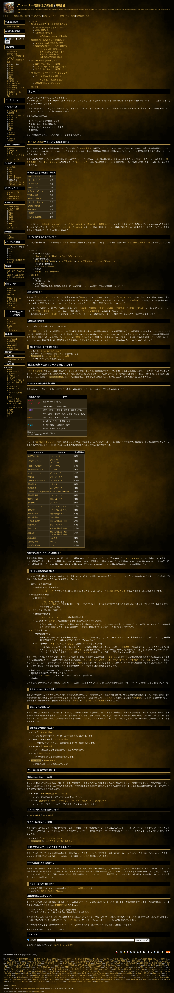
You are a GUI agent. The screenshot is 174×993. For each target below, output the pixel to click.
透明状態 (125, 647)
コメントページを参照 (63, 945)
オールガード (47, 591)
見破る (102, 700)
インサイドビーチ (34, 473)
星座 (82, 297)
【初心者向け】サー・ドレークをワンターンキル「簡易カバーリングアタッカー (72, 801)
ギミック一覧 (12, 94)
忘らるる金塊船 (36, 142)
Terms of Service (37, 991)
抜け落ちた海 (32, 499)
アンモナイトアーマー (51, 617)
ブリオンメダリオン (35, 191)
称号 (8, 136)
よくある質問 (12, 301)
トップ (7, 16)
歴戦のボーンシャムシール (53, 224)
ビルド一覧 (11, 90)
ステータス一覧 (13, 159)
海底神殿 (31, 503)
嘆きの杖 (91, 224)
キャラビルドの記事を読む (51, 80)
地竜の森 (31, 533)
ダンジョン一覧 (13, 192)
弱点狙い (52, 621)
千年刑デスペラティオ (59, 510)
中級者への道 (12, 54)
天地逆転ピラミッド (35, 461)
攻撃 (10, 169)
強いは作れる (45, 753)
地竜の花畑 (31, 538)
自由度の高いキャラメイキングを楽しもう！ (50, 73)
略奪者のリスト (105, 224)
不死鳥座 (121, 308)
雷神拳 (9, 397)
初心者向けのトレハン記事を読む (54, 36)
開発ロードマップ (14, 299)
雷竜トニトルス (56, 499)
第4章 (10, 73)
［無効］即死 (47, 602)
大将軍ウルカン (13, 372)
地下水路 (81, 965)
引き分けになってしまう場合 (52, 52)
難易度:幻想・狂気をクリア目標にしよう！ (49, 40)
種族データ (11, 149)
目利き (38, 256)
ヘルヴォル (54, 462)
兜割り (9, 414)
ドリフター (11, 412)
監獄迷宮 (31, 510)
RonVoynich (36, 356)
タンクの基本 (46, 732)
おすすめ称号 (48, 815)
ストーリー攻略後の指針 (35, 5)
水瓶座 (131, 308)
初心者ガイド (12, 52)
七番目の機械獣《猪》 (59, 534)
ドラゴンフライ (13, 376)
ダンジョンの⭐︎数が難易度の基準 (49, 43)
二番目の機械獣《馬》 (59, 532)
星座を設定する (42, 30)
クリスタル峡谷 (33, 521)
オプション (11, 132)
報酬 (10, 223)
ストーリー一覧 (13, 207)
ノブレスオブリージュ (42, 675)
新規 (62, 16)
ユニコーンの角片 (49, 604)
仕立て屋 (10, 238)
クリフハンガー (56, 525)
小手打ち (10, 410)
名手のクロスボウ (76, 224)
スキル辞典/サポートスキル (139, 242)
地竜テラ (53, 538)
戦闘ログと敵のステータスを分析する (51, 46)
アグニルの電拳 (13, 399)
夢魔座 (93, 308)
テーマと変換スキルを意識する (48, 76)
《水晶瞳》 (88, 700)
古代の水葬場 (32, 542)
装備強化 (11, 134)
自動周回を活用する (43, 33)
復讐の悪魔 (54, 517)
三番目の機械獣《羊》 (59, 521)
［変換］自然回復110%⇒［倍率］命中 (15, 402)
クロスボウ (79, 227)
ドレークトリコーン (35, 202)
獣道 (37, 261)
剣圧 (148, 660)
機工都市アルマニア (95, 965)
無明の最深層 (122, 961)
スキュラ (53, 484)
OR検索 (20, 39)
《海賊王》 (31, 213)
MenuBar (96, 959)
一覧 (67, 16)
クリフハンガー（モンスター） (59, 977)
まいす (9, 319)
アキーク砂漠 (71, 981)
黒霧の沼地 (98, 963)
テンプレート (12, 343)
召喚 (10, 174)
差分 (27, 16)
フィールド (109, 698)
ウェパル (53, 542)
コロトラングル (56, 481)
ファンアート (12, 305)
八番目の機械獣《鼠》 (59, 528)
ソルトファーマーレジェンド (61, 492)
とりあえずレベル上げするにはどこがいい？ (48, 929)
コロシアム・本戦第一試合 (38, 492)
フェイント (53, 643)
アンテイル (54, 460)
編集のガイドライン (15, 27)
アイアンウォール (102, 660)
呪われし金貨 (32, 195)
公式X (9, 293)
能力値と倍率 (46, 746)
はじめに (35, 21)
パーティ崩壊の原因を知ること (53, 49)
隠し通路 (44, 261)
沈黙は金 (46, 256)
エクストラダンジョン (45, 297)
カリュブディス (56, 488)
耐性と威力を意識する (49, 54)
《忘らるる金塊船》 (35, 217)
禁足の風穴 (31, 525)
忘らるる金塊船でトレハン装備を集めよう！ (50, 24)
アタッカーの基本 (60, 739)
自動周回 (32, 331)
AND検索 (10, 39)
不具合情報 (11, 303)
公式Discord (11, 290)
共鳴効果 (10, 141)
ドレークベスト (33, 184)
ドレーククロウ (50, 162)
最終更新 (80, 16)
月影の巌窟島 (32, 517)
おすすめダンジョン (15, 83)
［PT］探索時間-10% (85, 261)
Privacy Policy (29, 991)
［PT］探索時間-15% (106, 261)
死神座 (141, 308)
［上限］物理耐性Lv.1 (115, 591)
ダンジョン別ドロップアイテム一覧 (15, 116)
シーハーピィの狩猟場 (36, 481)
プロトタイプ (55, 503)
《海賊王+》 (134, 300)
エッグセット (12, 386)
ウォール (112, 657)
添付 (45, 16)
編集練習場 (11, 341)
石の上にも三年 (58, 256)
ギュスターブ (55, 473)
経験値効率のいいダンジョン (47, 83)
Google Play (11, 297)
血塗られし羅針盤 (34, 198)
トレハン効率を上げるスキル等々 (49, 27)
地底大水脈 (31, 528)
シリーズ (11, 221)
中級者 (61, 5)
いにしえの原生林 (34, 466)
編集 (16, 16)
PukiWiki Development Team (30, 988)
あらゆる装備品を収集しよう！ (44, 60)
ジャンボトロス (56, 477)
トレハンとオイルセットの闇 (56, 356)
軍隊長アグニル (13, 369)
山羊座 (110, 308)
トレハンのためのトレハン (50, 351)
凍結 (21, 16)
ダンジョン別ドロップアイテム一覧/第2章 (15, 381)
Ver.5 (10, 249)
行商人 (9, 236)
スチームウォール (34, 506)
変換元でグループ (17, 182)
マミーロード (55, 456)
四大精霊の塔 (67, 963)
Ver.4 (10, 251)
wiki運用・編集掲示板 (15, 275)
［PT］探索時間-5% (66, 261)
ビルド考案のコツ (81, 888)
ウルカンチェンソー (15, 408)
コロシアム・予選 (39, 981)
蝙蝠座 (83, 308)
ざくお (9, 326)
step (8, 328)
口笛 (37, 266)
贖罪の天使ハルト (57, 514)
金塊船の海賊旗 (33, 206)
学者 (76, 700)
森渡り (53, 261)
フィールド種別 (13, 196)
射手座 (37, 311)
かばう (34, 630)
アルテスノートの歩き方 (51, 838)
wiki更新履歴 (12, 345)
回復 (10, 172)
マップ (9, 226)
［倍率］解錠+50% (51, 271)
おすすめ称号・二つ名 (15, 88)
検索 (73, 16)
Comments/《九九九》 (15, 359)
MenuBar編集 (12, 339)
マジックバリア (121, 660)
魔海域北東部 (32, 495)
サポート (11, 176)
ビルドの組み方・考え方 (51, 891)
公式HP (10, 288)
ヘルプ (88, 16)
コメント (35, 87)
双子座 (46, 311)
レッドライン (12, 405)
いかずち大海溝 (33, 545)
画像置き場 (11, 348)
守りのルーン (137, 660)
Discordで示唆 (61, 905)
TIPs (8, 96)
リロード (52, 16)
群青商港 (31, 477)
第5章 (10, 75)
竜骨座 (54, 314)
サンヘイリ (11, 322)
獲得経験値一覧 (110, 979)
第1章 (10, 66)
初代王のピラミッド (35, 456)
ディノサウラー (56, 466)
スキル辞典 (11, 167)
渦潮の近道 (31, 488)
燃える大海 (39, 971)
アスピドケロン (56, 495)
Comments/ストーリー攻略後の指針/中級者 (85, 979)
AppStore (10, 295)
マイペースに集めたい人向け (47, 69)
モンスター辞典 (56, 377)
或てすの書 (11, 308)
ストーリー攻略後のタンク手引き (53, 793)
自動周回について (14, 81)
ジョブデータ (12, 151)
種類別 (11, 113)
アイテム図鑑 (12, 111)
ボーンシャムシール (61, 227)
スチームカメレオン (58, 506)
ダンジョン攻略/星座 (91, 311)
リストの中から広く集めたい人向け (50, 67)
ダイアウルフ (12, 374)
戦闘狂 (51, 266)
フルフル (53, 545)
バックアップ (36, 16)
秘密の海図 (31, 209)
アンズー (53, 470)
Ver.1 (10, 258)
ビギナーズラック (74, 256)
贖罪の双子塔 (32, 514)
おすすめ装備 (35, 815)
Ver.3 (10, 253)
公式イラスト (12, 228)
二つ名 (9, 153)
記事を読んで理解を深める (51, 57)
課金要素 (35, 275)
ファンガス (11, 378)
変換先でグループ (17, 184)
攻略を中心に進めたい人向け (47, 64)
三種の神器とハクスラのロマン (59, 841)
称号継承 (11, 139)
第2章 (10, 69)
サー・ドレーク (124, 297)
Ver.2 (10, 255)
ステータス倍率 (14, 178)
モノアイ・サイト (74, 649)
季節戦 (11, 79)
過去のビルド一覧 (14, 92)
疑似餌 (43, 266)
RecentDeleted (12, 350)
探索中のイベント (14, 199)
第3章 (10, 71)
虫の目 (38, 271)
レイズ (86, 652)
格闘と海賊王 (49, 760)
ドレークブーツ (33, 187)
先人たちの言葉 (13, 209)
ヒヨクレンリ (12, 330)
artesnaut (13, 985)
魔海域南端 (31, 484)
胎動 (8, 384)
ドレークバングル (34, 180)
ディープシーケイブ (151, 961)
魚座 (102, 308)
